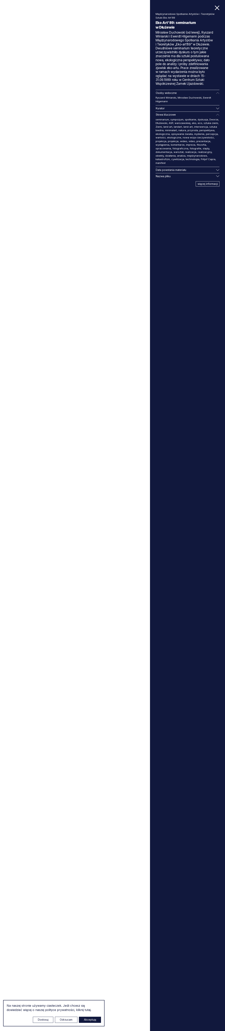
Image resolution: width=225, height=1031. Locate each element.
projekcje (173, 141)
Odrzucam (66, 1019)
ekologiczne (174, 137)
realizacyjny (205, 151)
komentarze (178, 144)
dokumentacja (164, 151)
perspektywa (206, 130)
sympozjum (176, 119)
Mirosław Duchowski (190, 97)
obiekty (160, 155)
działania (170, 155)
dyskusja (203, 119)
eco (200, 123)
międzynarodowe (197, 155)
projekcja (161, 141)
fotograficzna (180, 148)
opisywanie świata (182, 133)
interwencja (201, 126)
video (192, 141)
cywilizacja (177, 159)
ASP (171, 123)
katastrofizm (163, 159)
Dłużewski (161, 123)
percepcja (212, 133)
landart (178, 126)
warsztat (179, 151)
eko (194, 123)
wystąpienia (162, 144)
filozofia (201, 144)
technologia (192, 159)
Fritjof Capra (208, 159)
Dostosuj (43, 1019)
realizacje (190, 151)
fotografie (195, 148)
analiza (181, 155)
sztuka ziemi (211, 123)
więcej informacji (208, 183)
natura (182, 130)
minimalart (171, 130)
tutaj (88, 1010)
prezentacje (203, 141)
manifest (161, 162)
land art (167, 126)
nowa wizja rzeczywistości (198, 137)
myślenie (199, 133)
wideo (183, 141)
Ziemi (159, 126)
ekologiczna (163, 133)
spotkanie (190, 119)
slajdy (206, 148)
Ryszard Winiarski (166, 97)
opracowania (163, 148)
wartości (161, 137)
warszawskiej (182, 123)
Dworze (213, 119)
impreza (190, 144)
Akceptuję (90, 1019)
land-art (188, 126)
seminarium (162, 119)
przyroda (193, 130)
